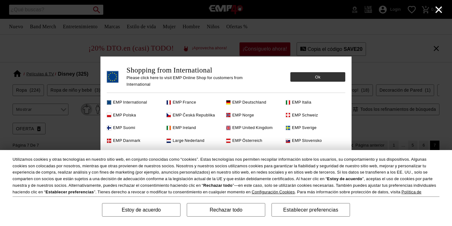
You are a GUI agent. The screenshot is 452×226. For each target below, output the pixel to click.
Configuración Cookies (273, 192)
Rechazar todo (226, 210)
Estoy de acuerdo (141, 210)
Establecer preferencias (310, 210)
